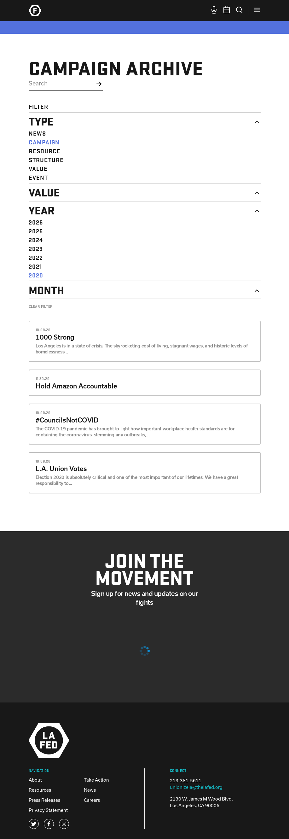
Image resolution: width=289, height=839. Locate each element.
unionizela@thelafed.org (196, 787)
